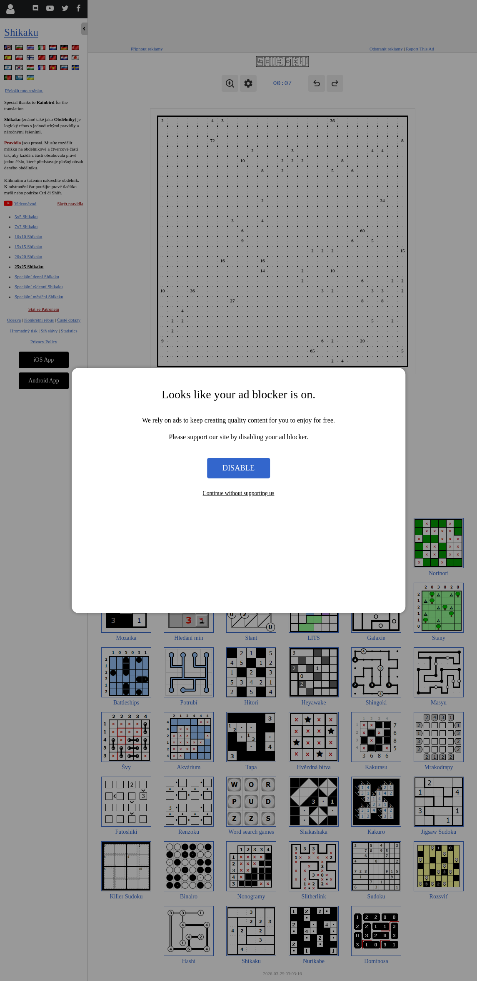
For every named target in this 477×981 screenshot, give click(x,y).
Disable (238, 468)
